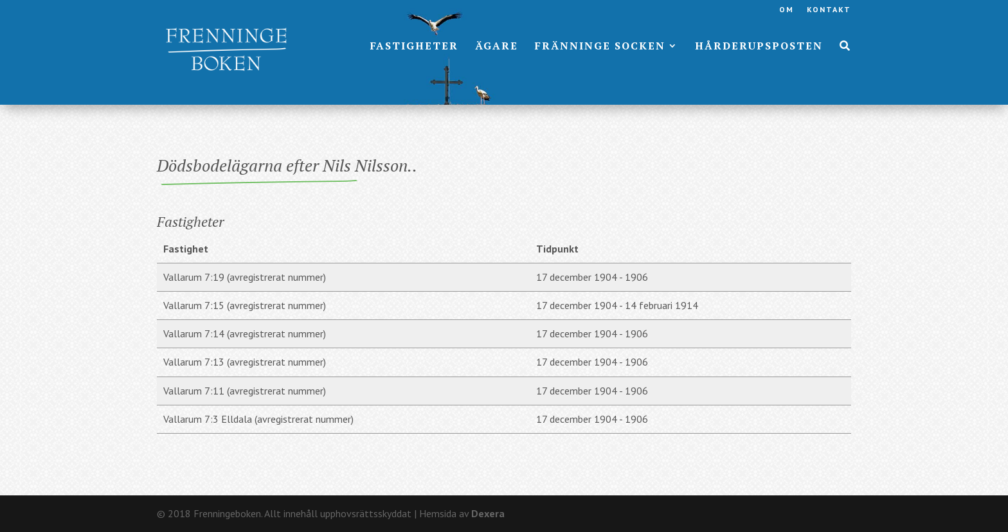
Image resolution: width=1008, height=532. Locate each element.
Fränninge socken (600, 47)
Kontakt (829, 10)
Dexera (488, 513)
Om (786, 10)
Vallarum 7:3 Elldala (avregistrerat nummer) (258, 418)
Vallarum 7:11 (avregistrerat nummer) (244, 390)
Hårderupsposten (759, 47)
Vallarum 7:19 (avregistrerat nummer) (244, 276)
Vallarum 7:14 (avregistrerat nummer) (244, 333)
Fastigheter (414, 47)
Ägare (496, 47)
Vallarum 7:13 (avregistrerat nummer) (244, 361)
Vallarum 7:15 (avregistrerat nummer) (244, 305)
